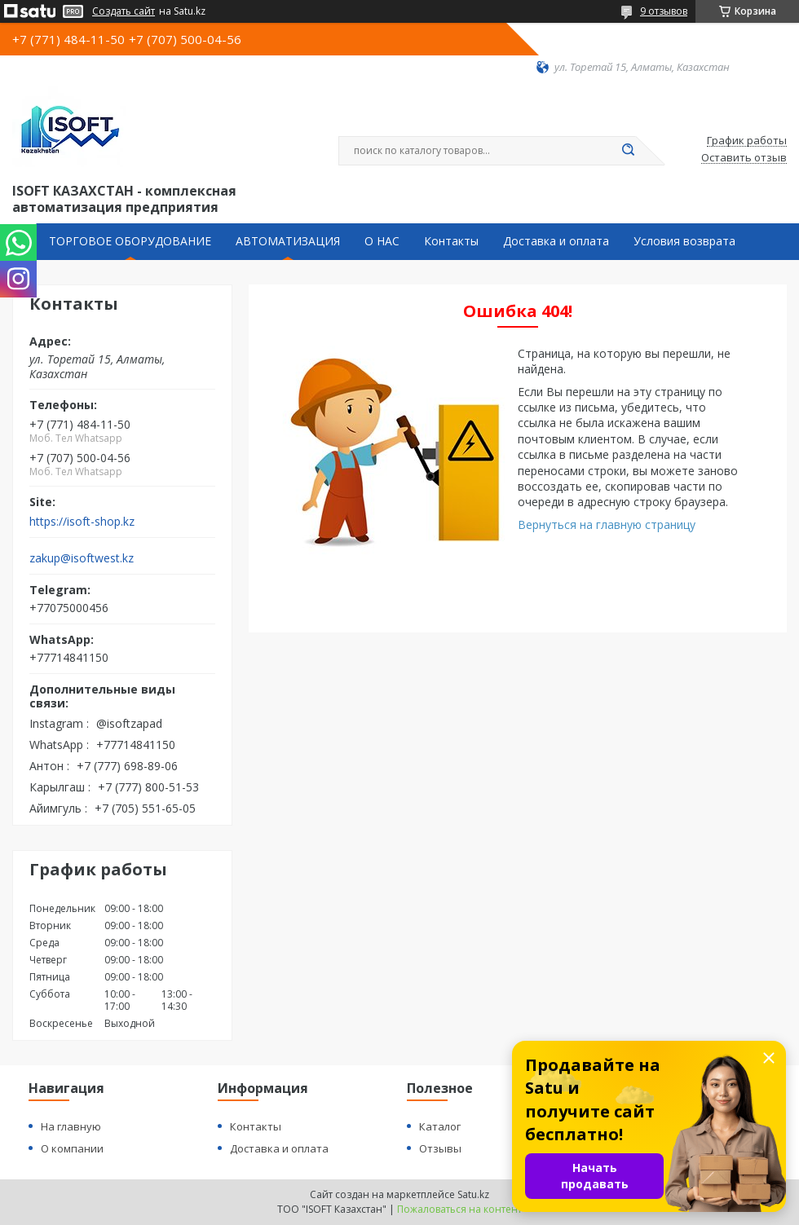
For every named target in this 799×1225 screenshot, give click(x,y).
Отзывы (440, 1148)
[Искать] (627, 150)
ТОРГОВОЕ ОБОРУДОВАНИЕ (130, 241)
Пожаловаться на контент (459, 1209)
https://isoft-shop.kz (82, 521)
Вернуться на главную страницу (606, 524)
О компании (72, 1148)
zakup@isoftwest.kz (81, 558)
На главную (71, 1126)
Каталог (440, 1126)
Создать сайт (123, 11)
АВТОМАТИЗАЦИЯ (288, 241)
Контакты (451, 241)
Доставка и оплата (556, 241)
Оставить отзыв (744, 158)
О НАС (382, 241)
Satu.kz (473, 1194)
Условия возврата (684, 241)
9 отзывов (663, 11)
